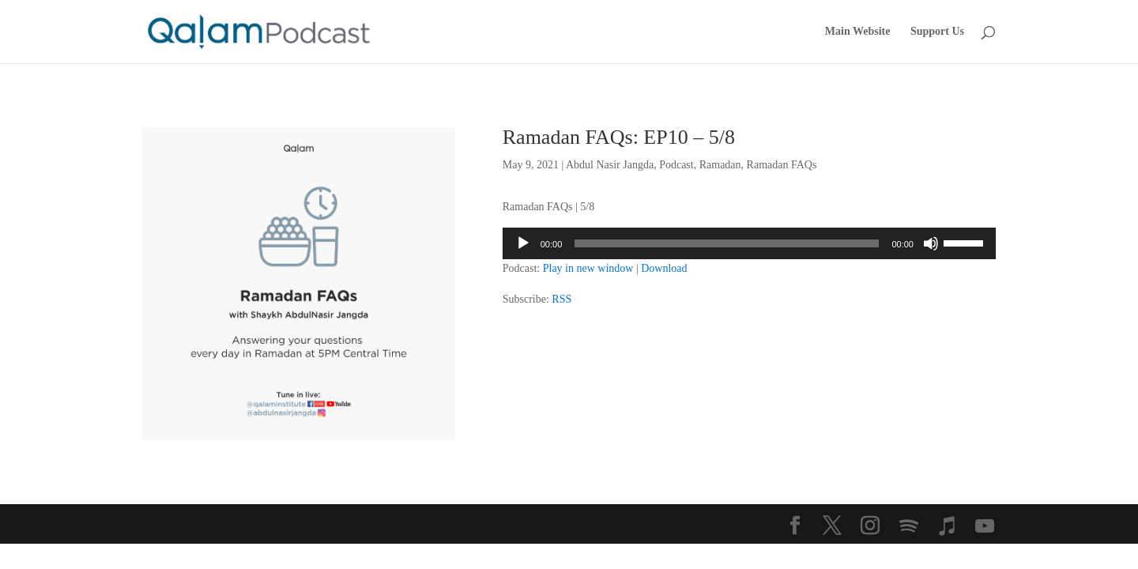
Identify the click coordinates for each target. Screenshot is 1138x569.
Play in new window (588, 268)
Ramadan (720, 165)
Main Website (858, 31)
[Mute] (931, 243)
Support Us (937, 31)
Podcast (676, 165)
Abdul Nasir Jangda (610, 165)
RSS (561, 299)
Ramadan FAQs (782, 165)
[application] (749, 243)
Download (664, 268)
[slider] (727, 243)
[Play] (523, 243)
